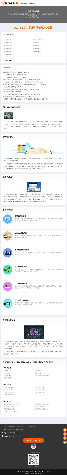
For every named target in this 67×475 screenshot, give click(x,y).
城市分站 (27, 473)
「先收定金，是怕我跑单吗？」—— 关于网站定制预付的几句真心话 (23, 82)
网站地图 (32, 473)
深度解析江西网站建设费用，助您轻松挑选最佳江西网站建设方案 (23, 94)
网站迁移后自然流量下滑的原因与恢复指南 (16, 72)
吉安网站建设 (37, 49)
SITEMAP (37, 473)
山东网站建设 (8, 60)
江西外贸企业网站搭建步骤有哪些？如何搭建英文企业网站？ (21, 96)
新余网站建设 (8, 46)
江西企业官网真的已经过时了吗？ (14, 87)
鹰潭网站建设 (37, 46)
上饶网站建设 (8, 55)
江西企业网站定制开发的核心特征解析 (15, 75)
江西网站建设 (9, 35)
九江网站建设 (37, 43)
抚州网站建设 (37, 52)
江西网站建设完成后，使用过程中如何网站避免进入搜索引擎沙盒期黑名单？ (26, 99)
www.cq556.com (39, 471)
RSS (41, 473)
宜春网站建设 (8, 52)
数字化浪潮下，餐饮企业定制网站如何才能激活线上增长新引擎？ (23, 79)
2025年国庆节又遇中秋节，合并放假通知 (16, 77)
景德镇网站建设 (37, 40)
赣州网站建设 (8, 49)
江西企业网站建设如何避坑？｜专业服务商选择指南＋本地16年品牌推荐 (25, 84)
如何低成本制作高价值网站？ (12, 92)
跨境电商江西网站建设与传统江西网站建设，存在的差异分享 (21, 89)
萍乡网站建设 (8, 43)
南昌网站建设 (8, 40)
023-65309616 (34, 440)
